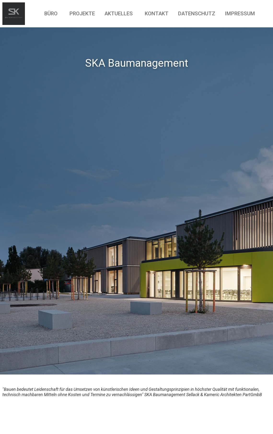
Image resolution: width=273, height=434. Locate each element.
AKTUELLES (120, 14)
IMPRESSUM (240, 14)
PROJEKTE (82, 14)
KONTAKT (156, 14)
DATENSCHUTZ (196, 14)
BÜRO (52, 14)
